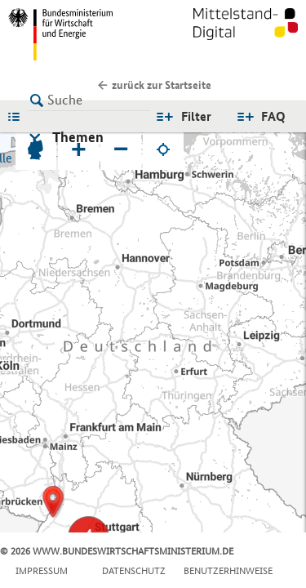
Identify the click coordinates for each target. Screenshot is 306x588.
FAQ (273, 116)
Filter (196, 116)
